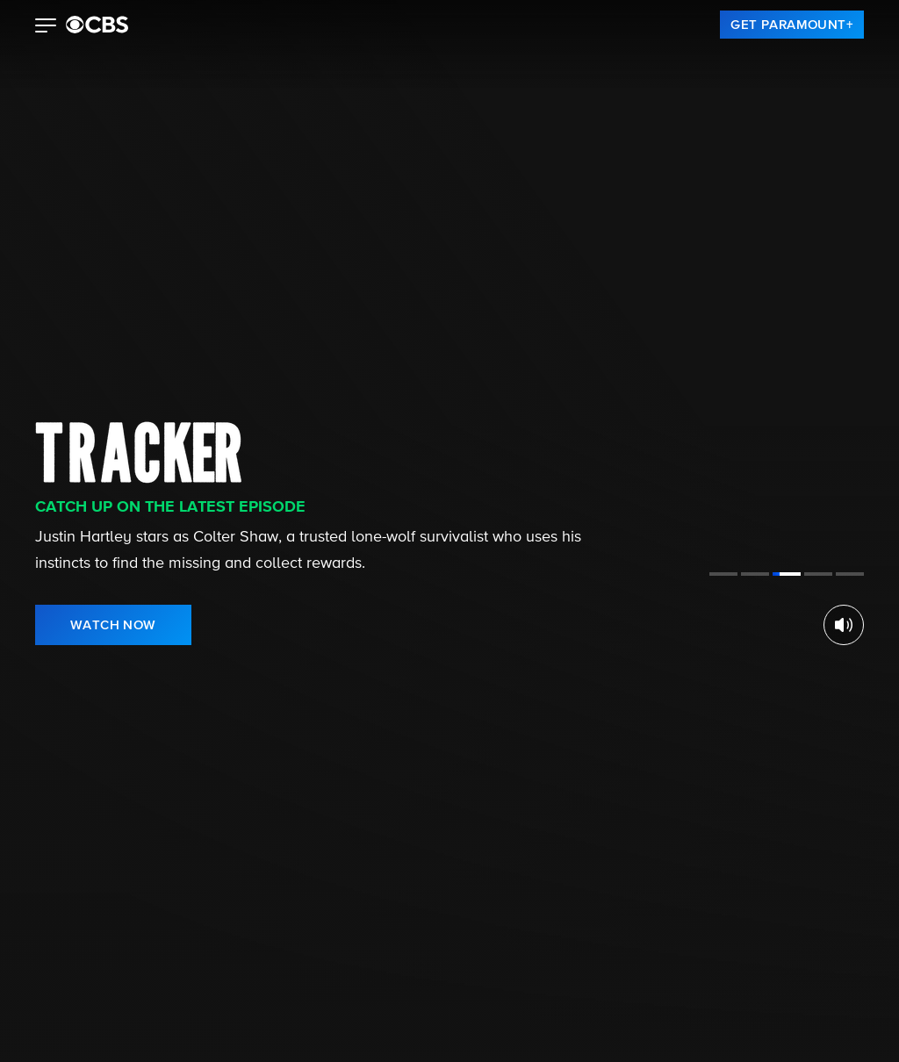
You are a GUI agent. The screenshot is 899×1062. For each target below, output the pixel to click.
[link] (792, 25)
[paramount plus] (97, 24)
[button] (46, 27)
